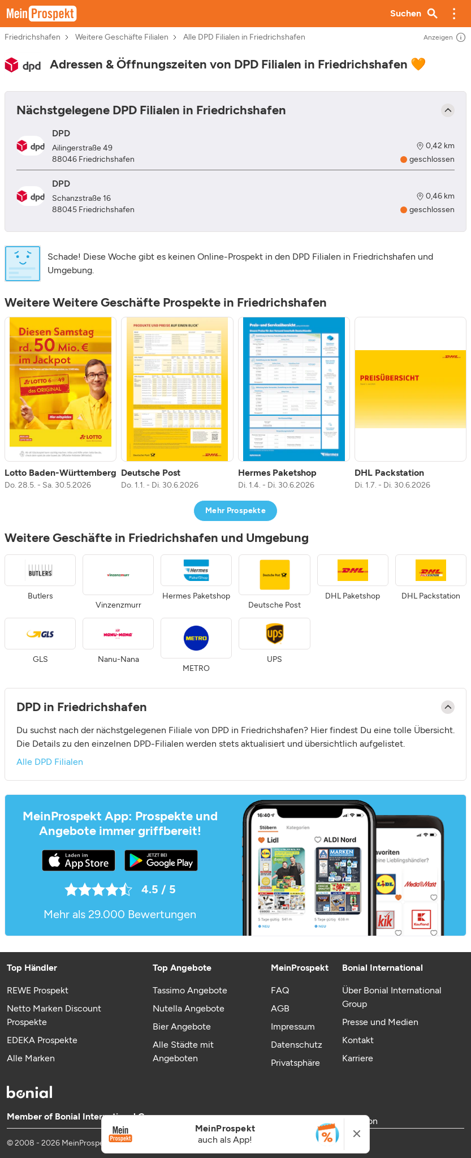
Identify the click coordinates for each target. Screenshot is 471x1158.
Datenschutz (296, 1044)
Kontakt (358, 1040)
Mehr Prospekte (235, 510)
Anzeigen (445, 37)
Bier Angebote (182, 1026)
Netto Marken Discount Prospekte (54, 1015)
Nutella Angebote (188, 1008)
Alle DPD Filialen (49, 761)
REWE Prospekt (37, 990)
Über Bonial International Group (392, 997)
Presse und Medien (380, 1022)
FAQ (280, 990)
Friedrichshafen (33, 37)
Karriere (357, 1058)
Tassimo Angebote (190, 990)
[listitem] (60, 404)
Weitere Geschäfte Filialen (121, 37)
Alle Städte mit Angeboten (183, 1051)
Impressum (293, 1026)
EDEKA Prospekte (42, 1040)
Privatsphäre (295, 1062)
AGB (280, 1008)
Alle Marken (31, 1058)
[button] (454, 13)
